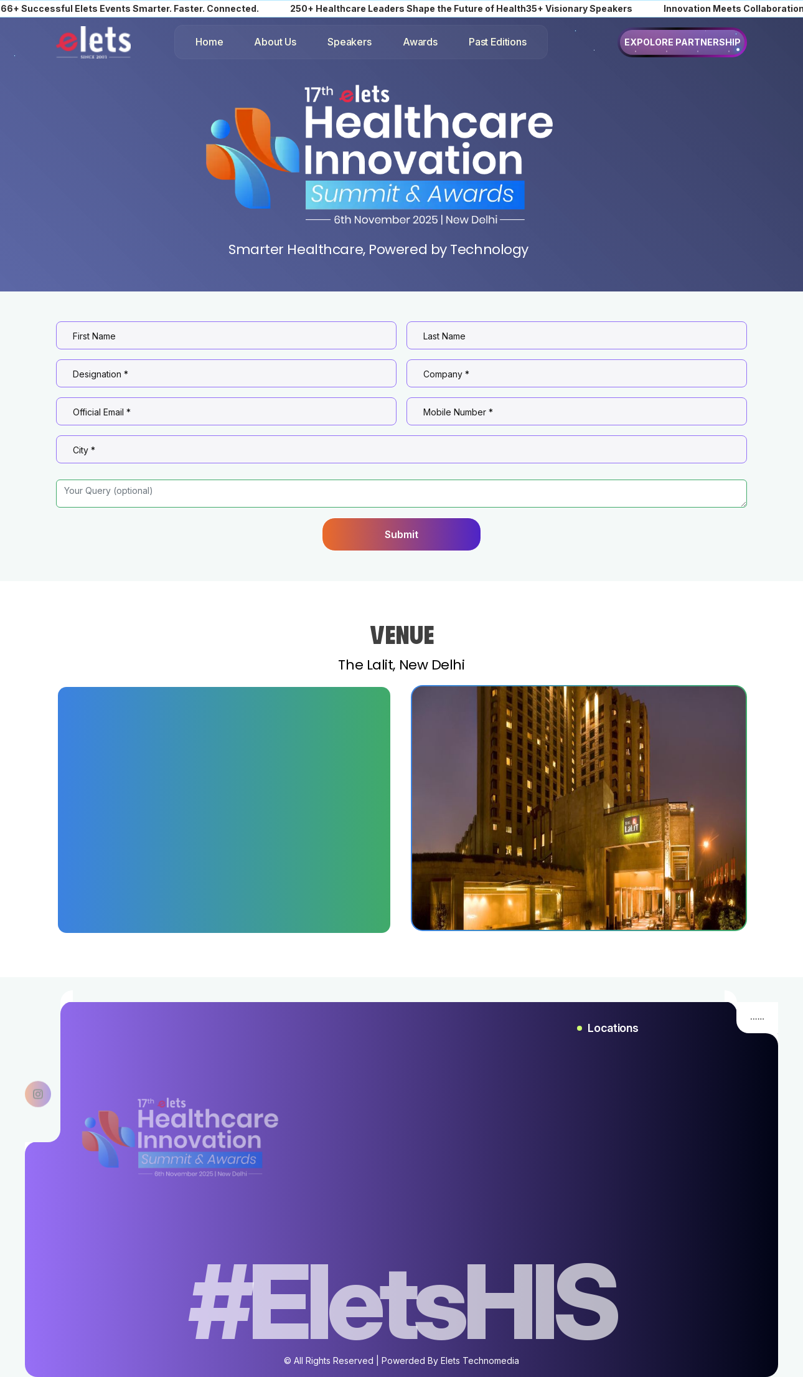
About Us (275, 41)
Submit (401, 534)
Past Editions (498, 41)
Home (209, 41)
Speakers (349, 41)
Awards (420, 41)
